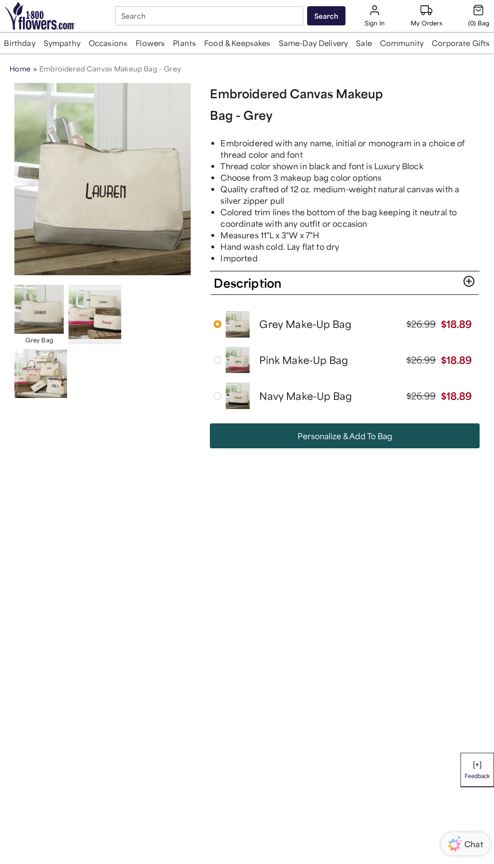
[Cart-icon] (478, 15)
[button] (19, 43)
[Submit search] (326, 15)
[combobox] (210, 16)
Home (20, 68)
